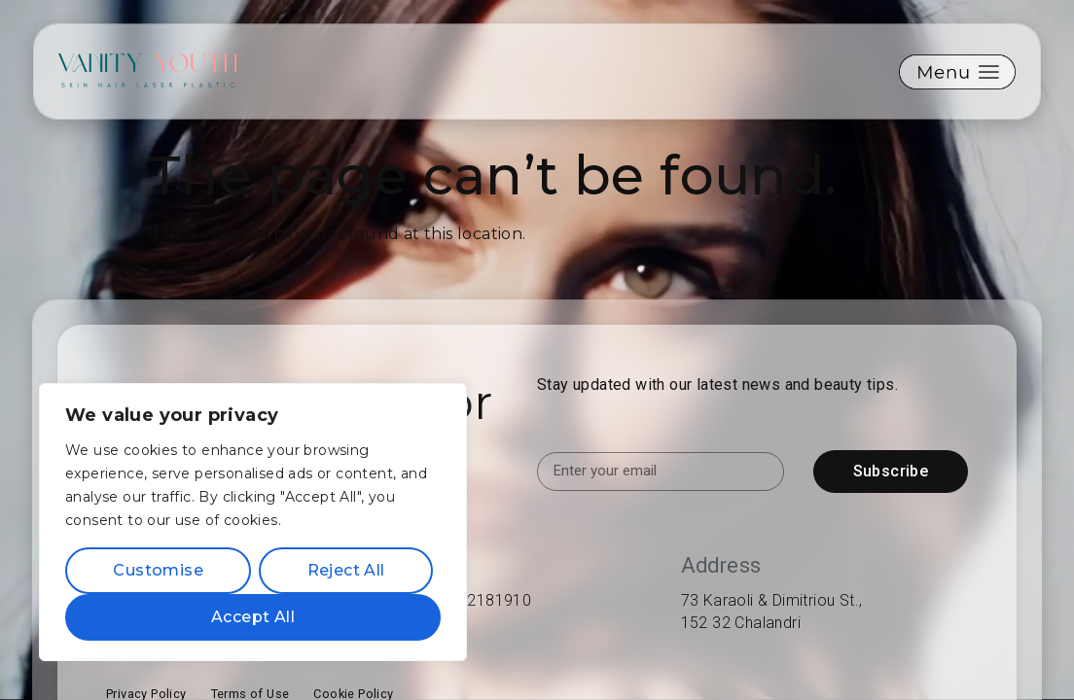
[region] (253, 522)
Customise (158, 570)
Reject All (346, 570)
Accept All (253, 617)
